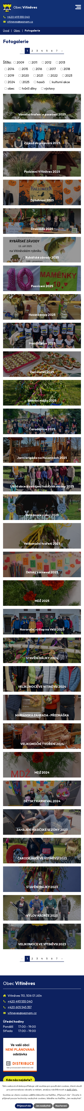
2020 (25, 75)
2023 (68, 75)
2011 (34, 62)
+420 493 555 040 (18, 17)
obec (11, 88)
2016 (39, 69)
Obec (17, 30)
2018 (67, 69)
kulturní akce (61, 82)
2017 (52, 69)
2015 (25, 69)
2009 (20, 62)
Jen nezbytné (43, 1105)
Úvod (6, 30)
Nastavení (61, 1105)
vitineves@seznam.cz (20, 21)
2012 (48, 62)
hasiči (41, 82)
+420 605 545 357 (20, 1007)
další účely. (72, 1089)
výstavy (49, 88)
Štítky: (7, 62)
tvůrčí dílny (29, 88)
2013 (62, 62)
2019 (11, 75)
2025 (25, 82)
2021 (40, 75)
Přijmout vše (24, 1105)
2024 (11, 82)
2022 (54, 75)
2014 (11, 69)
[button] (78, 7)
